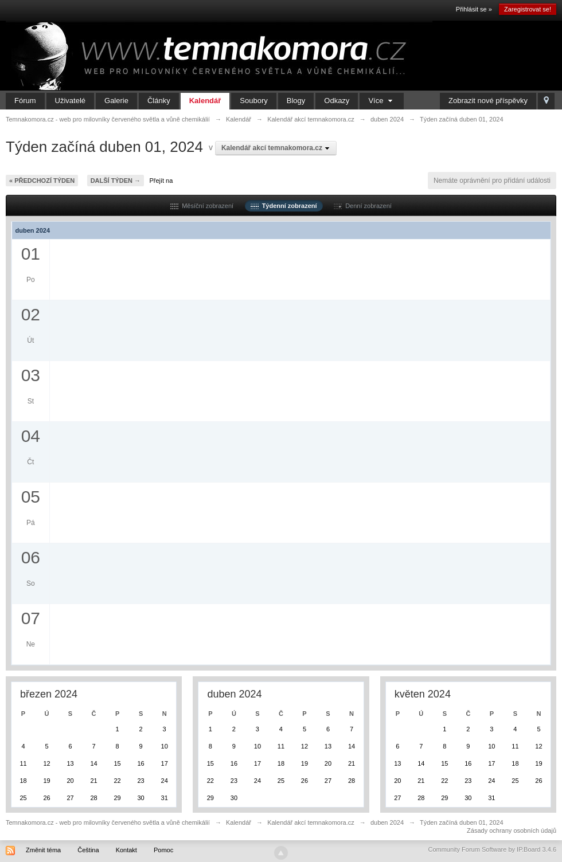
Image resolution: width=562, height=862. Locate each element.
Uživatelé (70, 100)
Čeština (88, 850)
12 (46, 763)
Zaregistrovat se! (527, 9)
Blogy (296, 100)
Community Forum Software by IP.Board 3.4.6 (492, 849)
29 (117, 797)
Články (158, 100)
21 (93, 780)
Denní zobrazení (363, 205)
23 (140, 780)
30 (140, 797)
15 (117, 763)
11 (22, 763)
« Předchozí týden (42, 180)
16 (140, 763)
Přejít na (161, 180)
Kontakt (126, 850)
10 (164, 746)
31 (164, 797)
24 (164, 780)
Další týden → (115, 180)
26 (46, 797)
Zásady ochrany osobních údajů (511, 830)
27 (70, 797)
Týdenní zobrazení (284, 205)
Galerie (116, 100)
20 (70, 780)
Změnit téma (43, 850)
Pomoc (163, 850)
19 (46, 780)
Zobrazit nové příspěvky (488, 100)
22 (117, 780)
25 (22, 797)
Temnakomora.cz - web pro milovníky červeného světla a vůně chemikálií (108, 822)
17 (164, 763)
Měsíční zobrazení (201, 205)
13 (70, 763)
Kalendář (205, 100)
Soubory (253, 100)
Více (381, 100)
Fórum (25, 100)
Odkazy (336, 100)
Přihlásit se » (474, 9)
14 (93, 763)
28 (93, 797)
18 (22, 780)
